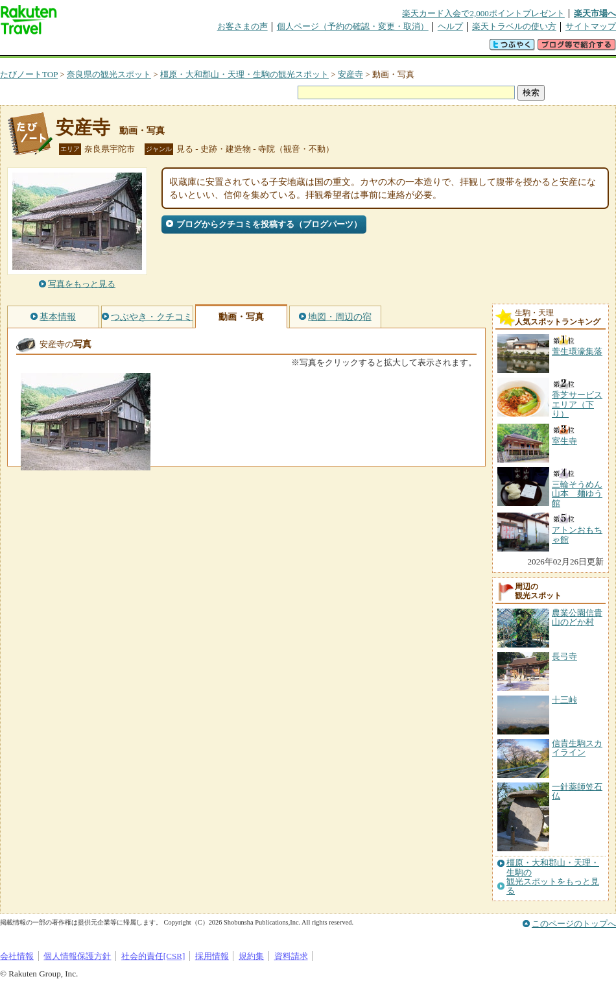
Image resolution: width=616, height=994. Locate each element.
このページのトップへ (574, 923)
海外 (98, 48)
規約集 (251, 956)
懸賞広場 (152, 48)
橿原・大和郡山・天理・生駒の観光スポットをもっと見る (552, 876)
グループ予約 (258, 48)
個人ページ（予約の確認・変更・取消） (353, 26)
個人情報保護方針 (77, 956)
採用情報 (212, 956)
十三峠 (564, 700)
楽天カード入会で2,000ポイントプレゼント (483, 13)
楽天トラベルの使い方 (514, 26)
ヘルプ (450, 26)
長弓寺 (564, 656)
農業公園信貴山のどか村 (577, 617)
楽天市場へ (595, 13)
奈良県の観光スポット (109, 74)
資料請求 (291, 956)
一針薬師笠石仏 (577, 791)
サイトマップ (590, 26)
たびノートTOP (29, 74)
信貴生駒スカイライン (577, 747)
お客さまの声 (242, 26)
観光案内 (311, 48)
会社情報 (17, 956)
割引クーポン (205, 48)
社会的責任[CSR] (153, 956)
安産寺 (350, 74)
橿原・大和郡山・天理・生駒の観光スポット (244, 74)
